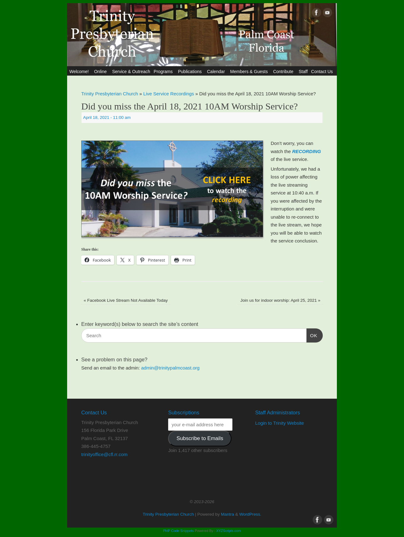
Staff (303, 71)
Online (101, 71)
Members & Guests (250, 71)
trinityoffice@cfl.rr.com (104, 454)
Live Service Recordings (168, 93)
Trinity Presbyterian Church (109, 93)
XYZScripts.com (228, 531)
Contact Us (323, 71)
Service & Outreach (131, 71)
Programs (164, 71)
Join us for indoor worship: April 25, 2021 (280, 300)
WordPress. (250, 514)
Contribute (284, 71)
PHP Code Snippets (178, 531)
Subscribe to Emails (200, 438)
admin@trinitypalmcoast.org (170, 367)
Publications (191, 71)
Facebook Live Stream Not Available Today (126, 300)
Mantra (227, 514)
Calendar (217, 71)
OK (312, 334)
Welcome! (80, 71)
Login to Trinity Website (279, 423)
